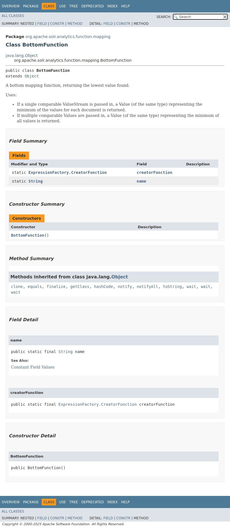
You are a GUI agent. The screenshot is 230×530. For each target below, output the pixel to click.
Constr (57, 24)
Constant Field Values (33, 367)
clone (17, 286)
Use (62, 6)
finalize (55, 286)
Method (75, 24)
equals (35, 286)
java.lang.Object (22, 55)
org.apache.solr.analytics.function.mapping (67, 36)
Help (125, 6)
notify (125, 286)
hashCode (103, 286)
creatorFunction (154, 172)
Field (42, 24)
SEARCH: (164, 17)
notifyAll (147, 286)
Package (31, 6)
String (35, 181)
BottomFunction (27, 235)
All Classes (13, 16)
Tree (73, 6)
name (141, 181)
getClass (79, 286)
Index (112, 6)
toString (172, 286)
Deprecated (92, 6)
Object (31, 76)
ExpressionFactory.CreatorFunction (67, 172)
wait (191, 286)
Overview (11, 6)
